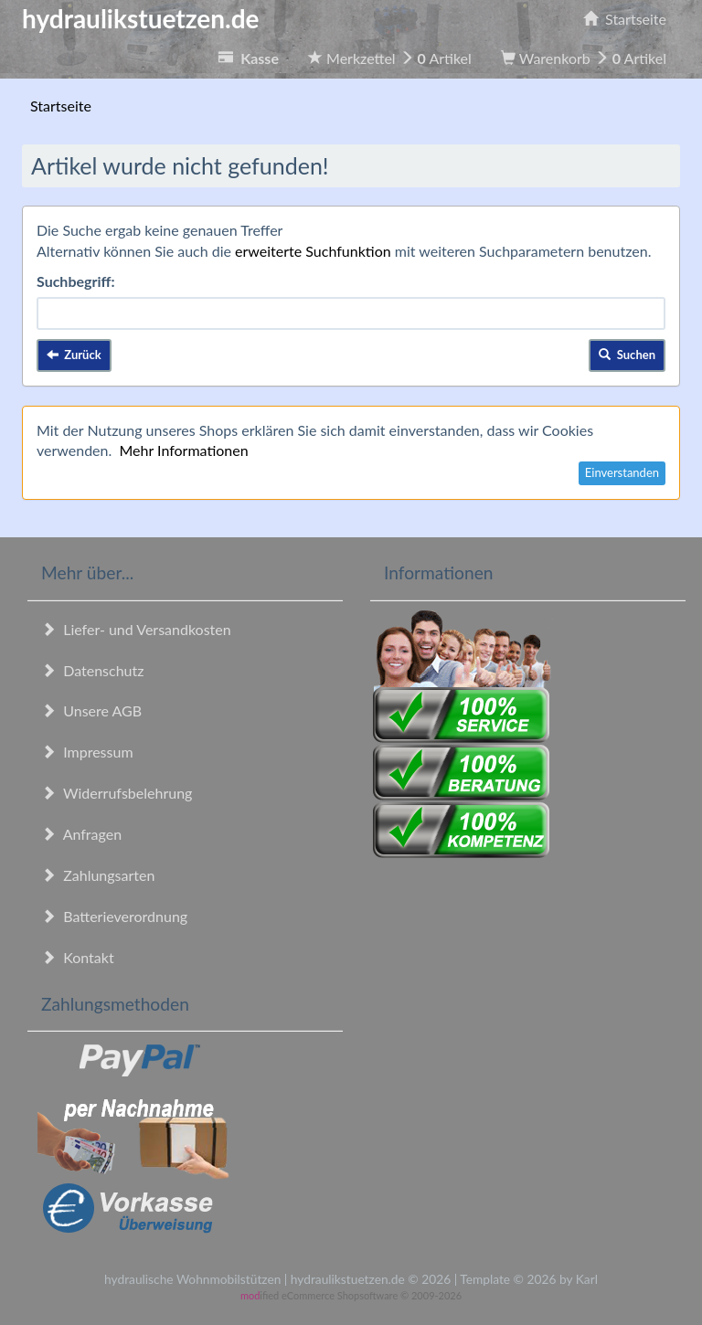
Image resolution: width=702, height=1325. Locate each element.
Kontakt (77, 957)
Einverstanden (622, 472)
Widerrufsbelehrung (116, 792)
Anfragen (81, 834)
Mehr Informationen (183, 450)
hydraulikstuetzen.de (141, 18)
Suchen (627, 354)
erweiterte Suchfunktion (313, 251)
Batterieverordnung (114, 916)
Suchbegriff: (76, 281)
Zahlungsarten (97, 875)
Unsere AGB (91, 710)
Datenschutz (92, 670)
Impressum (87, 751)
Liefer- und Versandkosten (136, 629)
